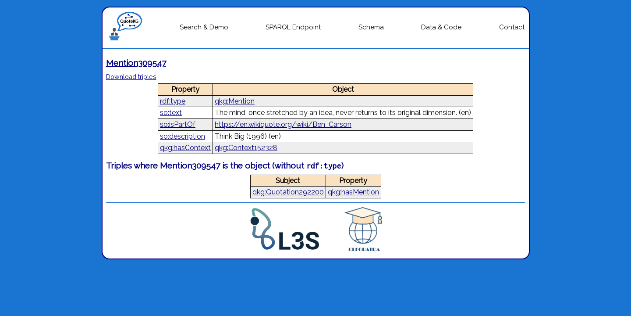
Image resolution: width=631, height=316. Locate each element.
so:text (171, 112)
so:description (182, 136)
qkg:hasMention (353, 192)
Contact (512, 27)
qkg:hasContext (185, 148)
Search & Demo (204, 27)
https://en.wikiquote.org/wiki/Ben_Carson (283, 124)
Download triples (131, 76)
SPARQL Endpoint (293, 27)
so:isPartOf (177, 124)
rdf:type (172, 101)
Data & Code (441, 27)
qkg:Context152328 (246, 148)
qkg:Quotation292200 (288, 192)
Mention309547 (136, 63)
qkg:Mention (235, 101)
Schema (371, 27)
